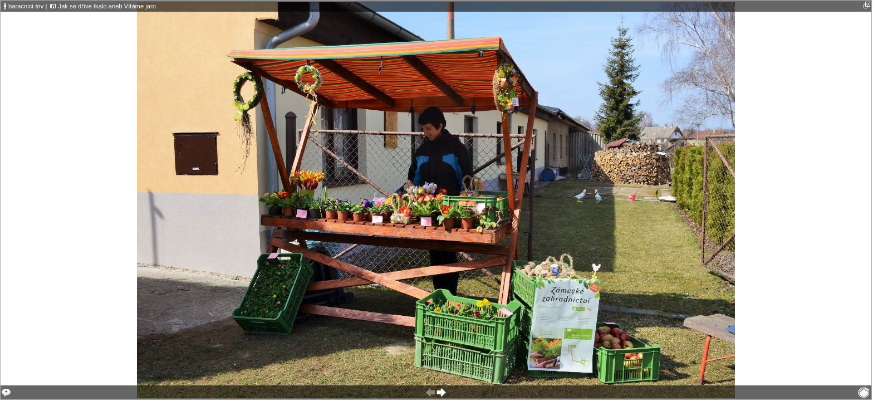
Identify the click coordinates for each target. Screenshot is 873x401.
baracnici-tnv (25, 6)
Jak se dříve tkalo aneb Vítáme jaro (107, 6)
